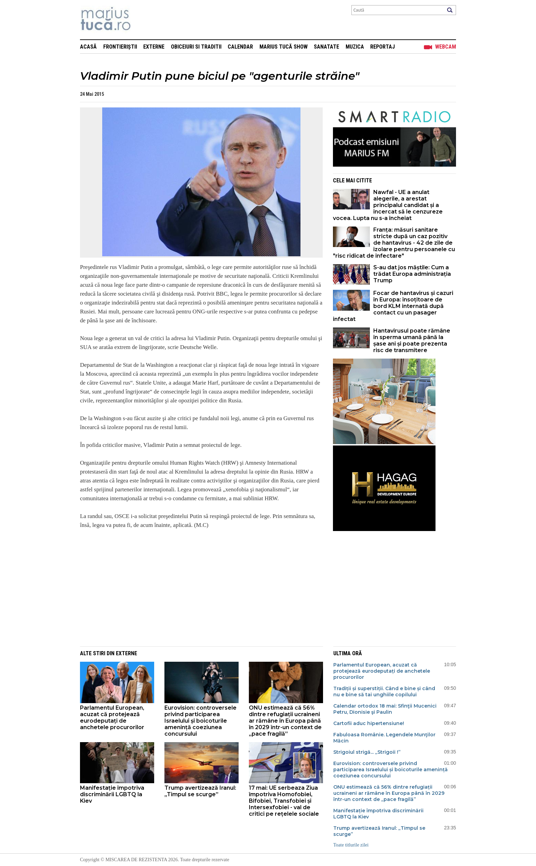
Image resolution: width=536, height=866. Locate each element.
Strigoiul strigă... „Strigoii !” (367, 752)
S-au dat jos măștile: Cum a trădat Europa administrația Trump (412, 274)
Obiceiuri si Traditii (196, 46)
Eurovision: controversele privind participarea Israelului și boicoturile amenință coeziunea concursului (200, 721)
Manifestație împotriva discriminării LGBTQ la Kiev (112, 794)
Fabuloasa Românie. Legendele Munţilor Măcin (384, 738)
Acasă (88, 46)
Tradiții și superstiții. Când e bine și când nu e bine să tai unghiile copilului (384, 691)
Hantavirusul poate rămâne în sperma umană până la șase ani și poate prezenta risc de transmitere (411, 340)
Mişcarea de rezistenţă (142, 19)
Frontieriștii (120, 46)
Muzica (355, 46)
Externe (153, 46)
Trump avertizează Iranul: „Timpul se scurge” (200, 791)
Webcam (445, 46)
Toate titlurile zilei (350, 845)
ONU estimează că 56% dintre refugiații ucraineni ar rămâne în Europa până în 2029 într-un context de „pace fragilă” (285, 721)
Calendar (240, 46)
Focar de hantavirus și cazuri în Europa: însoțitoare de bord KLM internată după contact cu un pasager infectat (393, 306)
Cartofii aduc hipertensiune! (368, 723)
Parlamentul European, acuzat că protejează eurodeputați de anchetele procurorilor (112, 718)
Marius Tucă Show (283, 46)
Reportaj (382, 46)
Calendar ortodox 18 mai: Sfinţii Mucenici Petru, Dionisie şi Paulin (385, 709)
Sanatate (326, 46)
